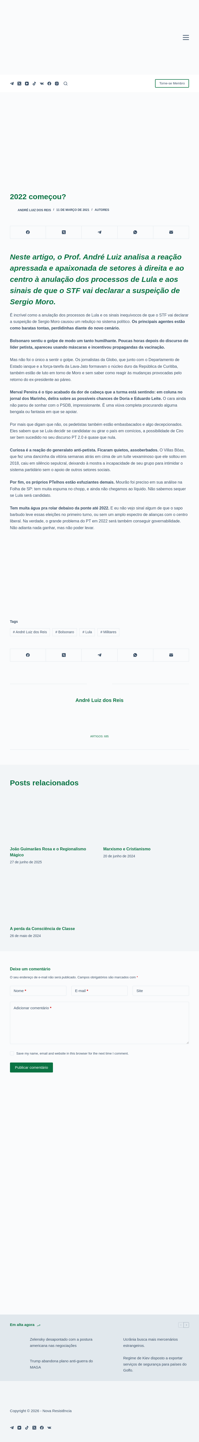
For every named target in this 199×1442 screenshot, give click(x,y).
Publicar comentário (31, 1067)
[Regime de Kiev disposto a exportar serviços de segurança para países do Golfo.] (110, 1364)
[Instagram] (57, 83)
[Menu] (186, 37)
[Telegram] (12, 83)
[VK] (42, 83)
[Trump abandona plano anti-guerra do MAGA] (17, 1364)
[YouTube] (27, 83)
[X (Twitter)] (19, 83)
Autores (102, 210)
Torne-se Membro (172, 83)
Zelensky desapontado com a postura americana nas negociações (61, 1342)
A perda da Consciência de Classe (42, 929)
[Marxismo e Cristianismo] (146, 817)
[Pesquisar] (65, 83)
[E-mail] (171, 232)
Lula (87, 632)
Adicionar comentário (32, 1008)
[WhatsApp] (135, 232)
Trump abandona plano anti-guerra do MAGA (61, 1364)
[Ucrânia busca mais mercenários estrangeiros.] (110, 1342)
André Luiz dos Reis (30, 632)
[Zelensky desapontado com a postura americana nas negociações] (17, 1342)
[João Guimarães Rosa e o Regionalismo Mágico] (53, 817)
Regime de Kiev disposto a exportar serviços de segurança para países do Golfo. (154, 1364)
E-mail (81, 991)
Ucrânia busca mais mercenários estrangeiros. (150, 1342)
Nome (20, 991)
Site (139, 991)
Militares (108, 632)
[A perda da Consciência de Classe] (53, 897)
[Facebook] (49, 83)
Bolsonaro (64, 632)
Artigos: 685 (99, 736)
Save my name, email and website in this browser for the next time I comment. (72, 1053)
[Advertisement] (99, 572)
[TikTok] (34, 83)
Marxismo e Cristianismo (126, 849)
